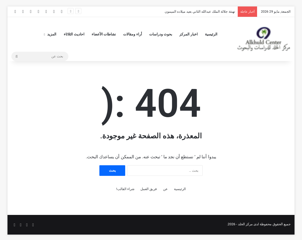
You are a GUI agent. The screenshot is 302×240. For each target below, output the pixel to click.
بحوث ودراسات (160, 34)
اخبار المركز (188, 34)
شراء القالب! (125, 189)
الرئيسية (211, 34)
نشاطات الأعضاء (104, 34)
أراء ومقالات (132, 34)
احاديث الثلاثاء (74, 34)
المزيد (51, 34)
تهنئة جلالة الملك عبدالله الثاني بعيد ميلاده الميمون (200, 11)
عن (165, 189)
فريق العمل (148, 189)
